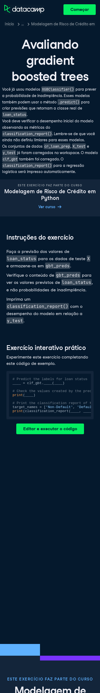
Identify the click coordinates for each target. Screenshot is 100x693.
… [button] (22, 24)
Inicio (9, 24)
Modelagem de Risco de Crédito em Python (63, 24)
